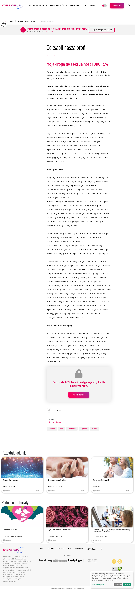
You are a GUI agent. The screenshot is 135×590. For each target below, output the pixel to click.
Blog (41, 548)
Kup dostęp (79, 395)
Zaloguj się (49, 31)
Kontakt (61, 548)
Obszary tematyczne (37, 5)
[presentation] (3, 475)
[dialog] (112, 580)
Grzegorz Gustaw (53, 56)
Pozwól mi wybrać (98, 584)
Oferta (92, 5)
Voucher (51, 548)
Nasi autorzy (75, 5)
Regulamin (79, 548)
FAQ (85, 5)
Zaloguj (117, 5)
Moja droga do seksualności (77, 63)
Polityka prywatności (91, 548)
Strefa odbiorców (57, 5)
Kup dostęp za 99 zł (101, 30)
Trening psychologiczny (26, 21)
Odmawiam (118, 584)
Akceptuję (127, 584)
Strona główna (7, 21)
